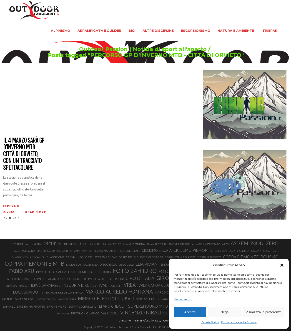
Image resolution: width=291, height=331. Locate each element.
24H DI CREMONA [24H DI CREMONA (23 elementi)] (69, 244)
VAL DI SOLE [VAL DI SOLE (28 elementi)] (109, 313)
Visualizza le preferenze (264, 312)
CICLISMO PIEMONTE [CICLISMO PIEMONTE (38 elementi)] (193, 250)
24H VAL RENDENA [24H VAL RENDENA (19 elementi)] (113, 244)
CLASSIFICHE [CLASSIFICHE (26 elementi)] (55, 257)
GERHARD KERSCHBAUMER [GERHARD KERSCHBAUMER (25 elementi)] (25, 279)
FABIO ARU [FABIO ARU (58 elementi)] (21, 271)
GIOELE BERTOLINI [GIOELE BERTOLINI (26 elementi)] (111, 279)
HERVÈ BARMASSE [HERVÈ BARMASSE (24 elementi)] (15, 285)
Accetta (190, 312)
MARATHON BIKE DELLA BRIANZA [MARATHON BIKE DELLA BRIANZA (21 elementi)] (62, 292)
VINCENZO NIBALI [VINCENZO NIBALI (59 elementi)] (140, 312)
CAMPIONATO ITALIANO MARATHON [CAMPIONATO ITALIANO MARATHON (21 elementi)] (96, 250)
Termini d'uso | (142, 320)
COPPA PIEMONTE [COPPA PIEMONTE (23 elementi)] (209, 257)
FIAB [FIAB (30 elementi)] (39, 272)
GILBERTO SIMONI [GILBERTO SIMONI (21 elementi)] (84, 278)
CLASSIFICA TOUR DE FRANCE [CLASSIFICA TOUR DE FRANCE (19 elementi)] (28, 257)
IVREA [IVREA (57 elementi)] (129, 285)
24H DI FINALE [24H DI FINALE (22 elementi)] (92, 244)
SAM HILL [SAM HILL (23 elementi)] (9, 306)
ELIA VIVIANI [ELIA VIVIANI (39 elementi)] (147, 264)
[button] (282, 265)
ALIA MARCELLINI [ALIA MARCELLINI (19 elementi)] (157, 244)
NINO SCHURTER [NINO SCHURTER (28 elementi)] (148, 299)
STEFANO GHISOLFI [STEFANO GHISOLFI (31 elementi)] (110, 306)
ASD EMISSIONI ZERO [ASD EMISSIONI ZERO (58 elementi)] (255, 243)
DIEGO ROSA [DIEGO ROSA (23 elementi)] (108, 264)
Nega (225, 312)
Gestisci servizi (183, 299)
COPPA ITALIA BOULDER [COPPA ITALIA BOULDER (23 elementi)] (180, 257)
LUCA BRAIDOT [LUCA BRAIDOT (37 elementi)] (26, 292)
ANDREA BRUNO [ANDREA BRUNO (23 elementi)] (179, 244)
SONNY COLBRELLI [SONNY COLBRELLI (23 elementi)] (80, 306)
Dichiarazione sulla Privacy (239, 322)
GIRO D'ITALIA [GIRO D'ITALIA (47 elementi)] (139, 278)
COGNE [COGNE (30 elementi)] (72, 257)
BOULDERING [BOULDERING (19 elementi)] (64, 250)
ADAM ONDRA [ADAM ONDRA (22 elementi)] (135, 244)
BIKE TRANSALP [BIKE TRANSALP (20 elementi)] (46, 250)
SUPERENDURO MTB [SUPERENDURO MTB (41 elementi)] (148, 306)
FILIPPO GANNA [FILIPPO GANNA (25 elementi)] (55, 272)
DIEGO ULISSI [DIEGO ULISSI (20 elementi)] (126, 264)
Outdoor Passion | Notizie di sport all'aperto (143, 49)
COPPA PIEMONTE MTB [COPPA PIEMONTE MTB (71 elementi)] (34, 264)
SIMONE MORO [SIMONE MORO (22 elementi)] (57, 306)
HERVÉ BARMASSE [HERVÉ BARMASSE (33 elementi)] (44, 285)
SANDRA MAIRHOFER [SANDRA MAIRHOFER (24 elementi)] (31, 306)
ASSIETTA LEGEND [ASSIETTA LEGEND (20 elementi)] (24, 250)
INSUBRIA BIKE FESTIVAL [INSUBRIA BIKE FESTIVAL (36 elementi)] (84, 285)
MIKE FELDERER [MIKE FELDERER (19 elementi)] (67, 299)
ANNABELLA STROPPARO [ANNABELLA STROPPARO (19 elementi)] (206, 244)
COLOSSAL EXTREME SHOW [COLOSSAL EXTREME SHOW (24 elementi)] (98, 257)
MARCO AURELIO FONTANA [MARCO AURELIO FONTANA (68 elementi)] (119, 292)
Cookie (167, 320)
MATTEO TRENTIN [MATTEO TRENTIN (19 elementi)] (46, 299)
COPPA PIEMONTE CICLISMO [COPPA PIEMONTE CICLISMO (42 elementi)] (250, 256)
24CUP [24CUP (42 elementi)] (49, 243)
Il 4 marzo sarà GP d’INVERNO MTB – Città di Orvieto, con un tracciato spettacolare (23, 154)
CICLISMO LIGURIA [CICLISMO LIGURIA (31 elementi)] (157, 250)
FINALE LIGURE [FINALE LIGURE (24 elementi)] (78, 271)
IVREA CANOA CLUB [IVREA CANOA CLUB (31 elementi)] (154, 285)
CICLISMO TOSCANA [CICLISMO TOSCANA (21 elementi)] (249, 250)
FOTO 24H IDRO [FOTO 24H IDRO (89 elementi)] (135, 271)
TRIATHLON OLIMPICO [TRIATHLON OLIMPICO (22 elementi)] (85, 313)
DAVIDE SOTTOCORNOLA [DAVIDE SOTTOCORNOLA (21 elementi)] (82, 264)
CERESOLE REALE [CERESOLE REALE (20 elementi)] (130, 250)
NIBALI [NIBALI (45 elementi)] (127, 298)
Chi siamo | (125, 320)
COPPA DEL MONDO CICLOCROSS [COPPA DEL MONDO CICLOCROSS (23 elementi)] (140, 257)
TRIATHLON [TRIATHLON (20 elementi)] (62, 313)
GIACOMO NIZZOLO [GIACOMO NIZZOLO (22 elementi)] (58, 278)
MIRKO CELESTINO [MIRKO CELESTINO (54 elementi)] (98, 298)
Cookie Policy (210, 322)
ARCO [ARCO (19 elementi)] (225, 244)
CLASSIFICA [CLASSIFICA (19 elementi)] (269, 250)
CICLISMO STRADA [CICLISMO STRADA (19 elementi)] (224, 250)
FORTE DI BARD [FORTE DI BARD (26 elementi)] (100, 272)
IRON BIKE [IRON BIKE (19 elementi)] (114, 285)
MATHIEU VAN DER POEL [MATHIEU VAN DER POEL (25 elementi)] (18, 299)
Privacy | (157, 320)
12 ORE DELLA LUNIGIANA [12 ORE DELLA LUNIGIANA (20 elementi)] (26, 244)
